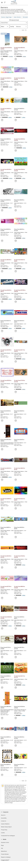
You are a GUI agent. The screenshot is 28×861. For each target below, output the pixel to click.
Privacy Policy (4, 830)
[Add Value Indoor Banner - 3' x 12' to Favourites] (2, 240)
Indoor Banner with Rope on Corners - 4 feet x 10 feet (20, 710)
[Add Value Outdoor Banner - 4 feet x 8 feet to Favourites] (15, 59)
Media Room (4, 851)
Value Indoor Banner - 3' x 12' (7, 232)
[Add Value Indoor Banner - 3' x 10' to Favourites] (15, 745)
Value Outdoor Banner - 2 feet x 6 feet (7, 173)
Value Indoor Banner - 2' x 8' (20, 530)
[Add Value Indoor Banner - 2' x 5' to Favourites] (2, 331)
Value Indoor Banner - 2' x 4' (20, 442)
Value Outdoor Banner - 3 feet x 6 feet (7, 82)
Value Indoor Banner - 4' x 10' (20, 767)
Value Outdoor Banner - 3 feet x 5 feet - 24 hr (20, 502)
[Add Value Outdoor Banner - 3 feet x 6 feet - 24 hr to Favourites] (15, 240)
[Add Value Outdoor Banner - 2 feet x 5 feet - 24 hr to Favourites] (2, 537)
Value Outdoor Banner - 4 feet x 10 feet (20, 82)
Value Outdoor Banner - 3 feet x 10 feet (20, 143)
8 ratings (11, 178)
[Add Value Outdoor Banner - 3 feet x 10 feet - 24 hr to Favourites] (15, 567)
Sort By (12, 26)
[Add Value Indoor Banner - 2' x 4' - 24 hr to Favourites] (2, 420)
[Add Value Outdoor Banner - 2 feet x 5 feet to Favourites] (2, 301)
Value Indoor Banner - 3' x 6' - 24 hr (7, 651)
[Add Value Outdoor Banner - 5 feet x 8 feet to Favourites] (15, 181)
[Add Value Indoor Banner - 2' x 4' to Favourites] (15, 449)
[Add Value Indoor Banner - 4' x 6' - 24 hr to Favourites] (15, 657)
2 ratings (10, 299)
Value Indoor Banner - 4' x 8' (6, 203)
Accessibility (3, 818)
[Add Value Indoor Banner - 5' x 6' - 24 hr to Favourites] (2, 687)
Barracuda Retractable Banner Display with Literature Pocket (7, 443)
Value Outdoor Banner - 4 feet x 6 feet (7, 384)
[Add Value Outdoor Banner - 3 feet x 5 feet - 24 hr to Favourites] (15, 508)
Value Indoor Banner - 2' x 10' (7, 740)
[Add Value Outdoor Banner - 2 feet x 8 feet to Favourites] (2, 479)
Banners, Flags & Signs (6, 17)
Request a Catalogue (6, 857)
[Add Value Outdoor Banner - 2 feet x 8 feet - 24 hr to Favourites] (2, 567)
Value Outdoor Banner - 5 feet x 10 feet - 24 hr (7, 621)
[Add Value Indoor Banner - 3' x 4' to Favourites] (2, 774)
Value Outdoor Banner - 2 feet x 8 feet (7, 472)
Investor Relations (5, 824)
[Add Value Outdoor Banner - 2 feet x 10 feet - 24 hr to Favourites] (15, 361)
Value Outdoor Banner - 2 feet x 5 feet (7, 294)
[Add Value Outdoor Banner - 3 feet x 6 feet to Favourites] (2, 89)
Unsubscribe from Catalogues (8, 836)
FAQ (2, 848)
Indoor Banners (17, 17)
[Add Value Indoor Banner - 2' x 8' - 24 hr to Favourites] (15, 420)
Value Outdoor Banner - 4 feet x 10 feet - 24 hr (20, 590)
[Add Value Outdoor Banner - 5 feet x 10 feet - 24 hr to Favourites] (2, 628)
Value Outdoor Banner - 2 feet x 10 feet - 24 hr (20, 354)
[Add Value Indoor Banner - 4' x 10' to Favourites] (15, 774)
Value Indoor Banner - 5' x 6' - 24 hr (7, 680)
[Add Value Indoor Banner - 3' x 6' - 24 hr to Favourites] (2, 657)
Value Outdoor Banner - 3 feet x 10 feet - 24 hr (20, 560)
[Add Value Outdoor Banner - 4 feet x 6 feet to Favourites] (2, 392)
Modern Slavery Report (6, 827)
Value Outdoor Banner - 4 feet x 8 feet (20, 51)
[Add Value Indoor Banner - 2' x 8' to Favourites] (15, 537)
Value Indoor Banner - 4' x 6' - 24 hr (20, 651)
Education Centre (5, 842)
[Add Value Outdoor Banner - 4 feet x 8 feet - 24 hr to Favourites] (15, 392)
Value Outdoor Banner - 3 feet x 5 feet (7, 502)
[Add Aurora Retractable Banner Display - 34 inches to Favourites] (2, 59)
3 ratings (24, 56)
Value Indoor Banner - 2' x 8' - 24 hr (20, 415)
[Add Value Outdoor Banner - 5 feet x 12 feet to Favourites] (15, 301)
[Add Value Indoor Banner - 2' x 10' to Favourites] (2, 745)
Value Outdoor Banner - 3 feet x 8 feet (7, 112)
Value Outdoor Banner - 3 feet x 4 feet (7, 354)
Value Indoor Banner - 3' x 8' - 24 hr (20, 204)
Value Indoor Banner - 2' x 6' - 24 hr (20, 621)
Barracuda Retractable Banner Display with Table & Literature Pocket (7, 711)
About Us (3, 815)
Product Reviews (5, 854)
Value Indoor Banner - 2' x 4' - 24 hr (7, 415)
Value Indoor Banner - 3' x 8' (20, 111)
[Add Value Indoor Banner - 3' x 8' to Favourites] (15, 120)
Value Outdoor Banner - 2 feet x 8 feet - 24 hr (7, 560)
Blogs (2, 845)
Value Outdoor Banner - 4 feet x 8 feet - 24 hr (20, 384)
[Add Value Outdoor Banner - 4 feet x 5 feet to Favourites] (15, 687)
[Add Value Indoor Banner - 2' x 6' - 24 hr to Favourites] (15, 628)
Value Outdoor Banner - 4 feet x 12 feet (7, 263)
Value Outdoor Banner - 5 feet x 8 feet (20, 173)
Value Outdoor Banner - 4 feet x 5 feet (20, 680)
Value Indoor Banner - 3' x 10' (20, 740)
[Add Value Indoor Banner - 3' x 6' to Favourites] (2, 150)
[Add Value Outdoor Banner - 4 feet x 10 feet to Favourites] (15, 89)
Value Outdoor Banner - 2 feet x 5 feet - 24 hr (7, 531)
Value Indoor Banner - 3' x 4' (6, 767)
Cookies (3, 833)
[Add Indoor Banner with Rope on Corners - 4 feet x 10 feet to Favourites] (15, 718)
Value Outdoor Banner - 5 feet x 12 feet (20, 294)
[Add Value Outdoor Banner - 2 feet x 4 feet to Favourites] (15, 271)
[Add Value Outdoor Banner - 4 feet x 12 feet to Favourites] (2, 271)
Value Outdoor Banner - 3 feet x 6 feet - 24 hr (20, 233)
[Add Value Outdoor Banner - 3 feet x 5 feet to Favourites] (2, 508)
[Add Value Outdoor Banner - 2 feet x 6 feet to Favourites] (2, 181)
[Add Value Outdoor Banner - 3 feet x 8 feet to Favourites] (2, 120)
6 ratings (11, 87)
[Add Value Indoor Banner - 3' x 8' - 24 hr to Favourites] (15, 210)
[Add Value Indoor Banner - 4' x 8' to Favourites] (2, 210)
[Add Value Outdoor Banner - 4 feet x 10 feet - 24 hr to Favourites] (15, 598)
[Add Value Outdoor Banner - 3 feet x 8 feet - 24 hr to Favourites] (2, 598)
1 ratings (23, 117)
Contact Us (3, 821)
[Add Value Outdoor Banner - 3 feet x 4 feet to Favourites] (2, 361)
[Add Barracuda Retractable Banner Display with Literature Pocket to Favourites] (2, 449)
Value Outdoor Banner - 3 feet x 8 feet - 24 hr (7, 590)
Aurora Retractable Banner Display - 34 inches (6, 51)
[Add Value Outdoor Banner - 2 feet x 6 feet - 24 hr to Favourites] (15, 479)
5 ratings (24, 148)
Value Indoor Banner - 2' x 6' (20, 323)
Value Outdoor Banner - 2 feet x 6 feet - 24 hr (20, 472)
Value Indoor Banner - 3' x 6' (6, 142)
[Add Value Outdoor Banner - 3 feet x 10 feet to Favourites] (15, 150)
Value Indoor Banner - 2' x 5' (6, 323)
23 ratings (11, 56)
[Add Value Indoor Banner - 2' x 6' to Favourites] (15, 331)
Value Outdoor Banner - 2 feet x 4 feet (20, 263)
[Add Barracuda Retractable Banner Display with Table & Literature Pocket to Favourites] (2, 718)
